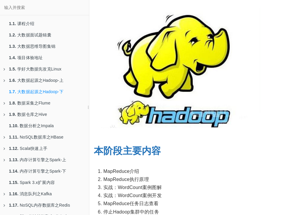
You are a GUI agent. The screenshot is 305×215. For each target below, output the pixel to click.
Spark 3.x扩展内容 (32, 182)
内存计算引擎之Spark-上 (35, 159)
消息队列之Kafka (28, 193)
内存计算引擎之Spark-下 (37, 171)
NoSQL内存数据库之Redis (37, 205)
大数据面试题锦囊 (30, 35)
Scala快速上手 (25, 148)
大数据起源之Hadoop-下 (36, 91)
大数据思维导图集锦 (32, 46)
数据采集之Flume (27, 103)
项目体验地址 (26, 57)
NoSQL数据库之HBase (33, 137)
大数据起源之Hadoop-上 (33, 80)
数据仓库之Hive (25, 114)
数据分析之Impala (31, 125)
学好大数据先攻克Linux (32, 69)
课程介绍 (21, 23)
